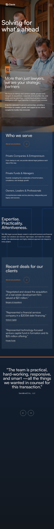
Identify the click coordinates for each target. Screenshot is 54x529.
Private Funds (10, 341)
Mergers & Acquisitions (14, 302)
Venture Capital (11, 320)
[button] (50, 5)
